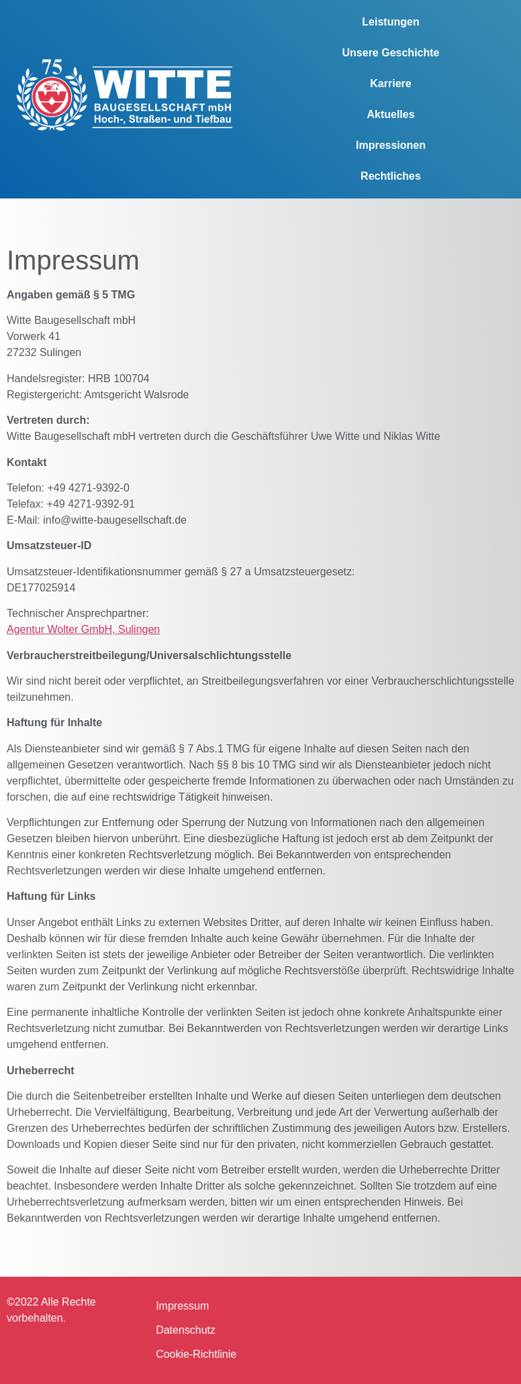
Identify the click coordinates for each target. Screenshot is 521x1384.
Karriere (390, 83)
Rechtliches (391, 176)
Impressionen (391, 145)
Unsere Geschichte (391, 52)
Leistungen (390, 21)
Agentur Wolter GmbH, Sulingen (83, 629)
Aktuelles (390, 114)
